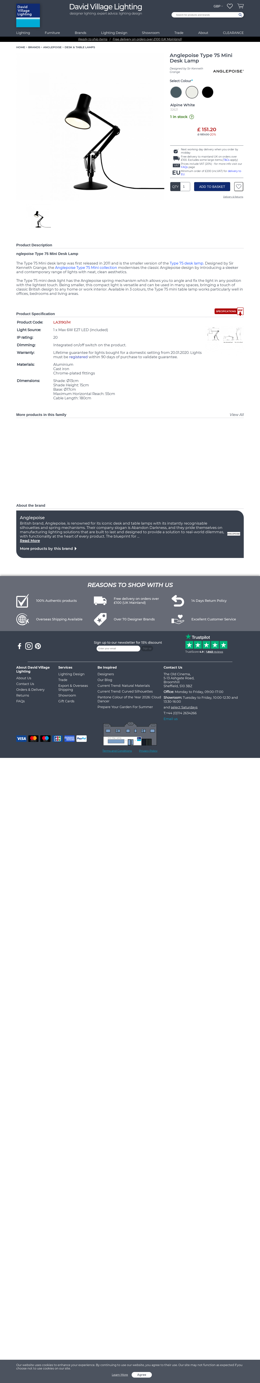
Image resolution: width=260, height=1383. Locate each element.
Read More (30, 540)
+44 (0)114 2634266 (181, 713)
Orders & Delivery (30, 690)
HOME (20, 47)
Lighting (23, 33)
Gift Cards (66, 701)
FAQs (184, 167)
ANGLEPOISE (52, 47)
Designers (106, 674)
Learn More (120, 1375)
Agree (141, 1375)
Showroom (151, 33)
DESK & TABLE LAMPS (80, 47)
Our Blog (105, 680)
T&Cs (226, 160)
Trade (62, 680)
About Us (23, 678)
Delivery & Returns (233, 196)
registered (78, 357)
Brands (80, 33)
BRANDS (34, 47)
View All (237, 415)
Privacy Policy (148, 750)
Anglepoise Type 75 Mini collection (86, 267)
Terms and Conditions (117, 750)
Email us (171, 719)
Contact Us (25, 684)
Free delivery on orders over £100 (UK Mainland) (147, 39)
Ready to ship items (92, 39)
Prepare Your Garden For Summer (125, 707)
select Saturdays (184, 707)
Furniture (52, 33)
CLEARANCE (233, 33)
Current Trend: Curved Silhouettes (125, 691)
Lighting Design (71, 674)
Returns (22, 695)
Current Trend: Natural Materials (124, 686)
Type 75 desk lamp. (187, 263)
